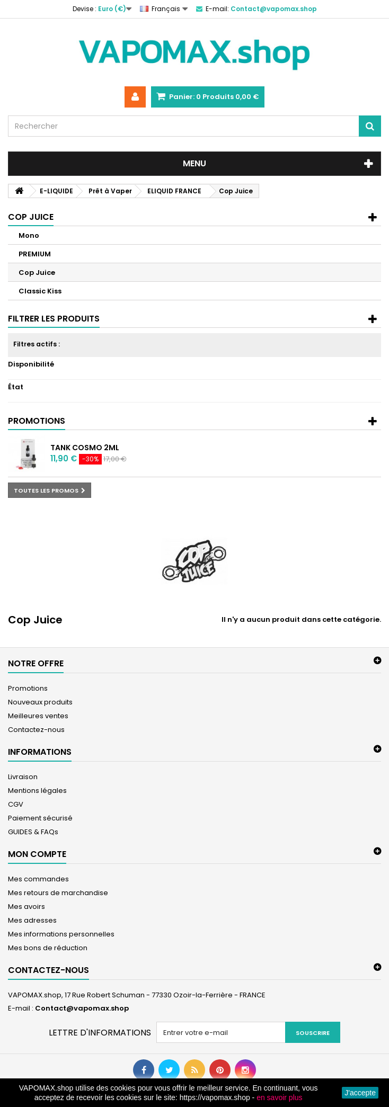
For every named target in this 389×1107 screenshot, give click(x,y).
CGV (15, 804)
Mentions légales (37, 790)
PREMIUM (35, 254)
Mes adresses (32, 920)
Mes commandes (38, 879)
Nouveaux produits (40, 702)
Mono (29, 235)
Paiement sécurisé (40, 818)
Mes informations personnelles (61, 934)
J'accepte (360, 1092)
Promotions (36, 421)
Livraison (23, 777)
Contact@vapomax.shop (82, 1008)
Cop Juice (37, 272)
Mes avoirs (26, 906)
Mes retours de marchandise (58, 893)
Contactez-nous (36, 730)
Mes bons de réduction (47, 948)
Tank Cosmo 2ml (84, 447)
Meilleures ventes (38, 716)
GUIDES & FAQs (33, 832)
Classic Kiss (40, 291)
